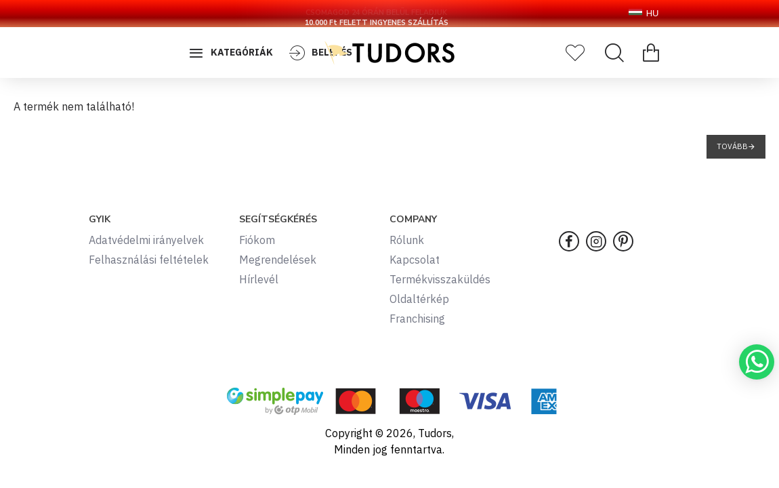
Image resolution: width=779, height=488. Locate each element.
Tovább (732, 146)
